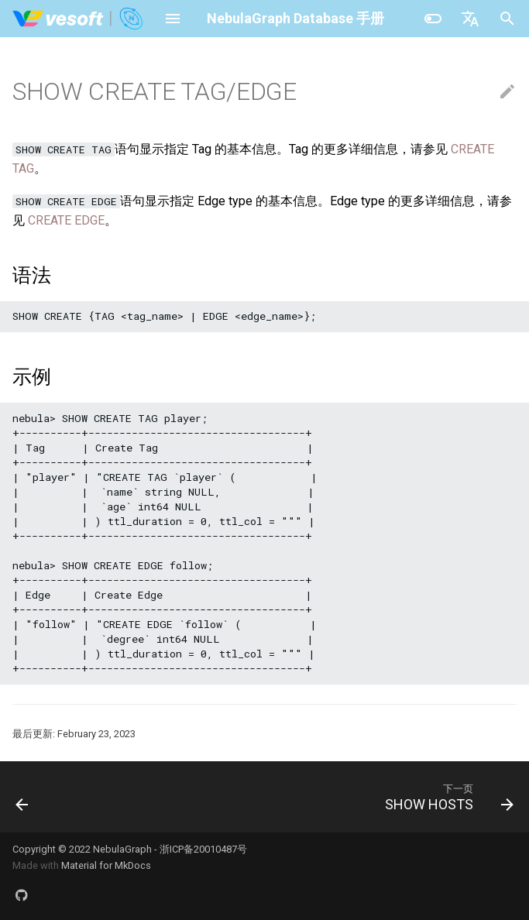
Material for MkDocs (106, 865)
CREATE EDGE (66, 220)
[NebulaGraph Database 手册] (78, 18)
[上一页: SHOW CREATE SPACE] (23, 796)
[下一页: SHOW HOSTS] (446, 796)
